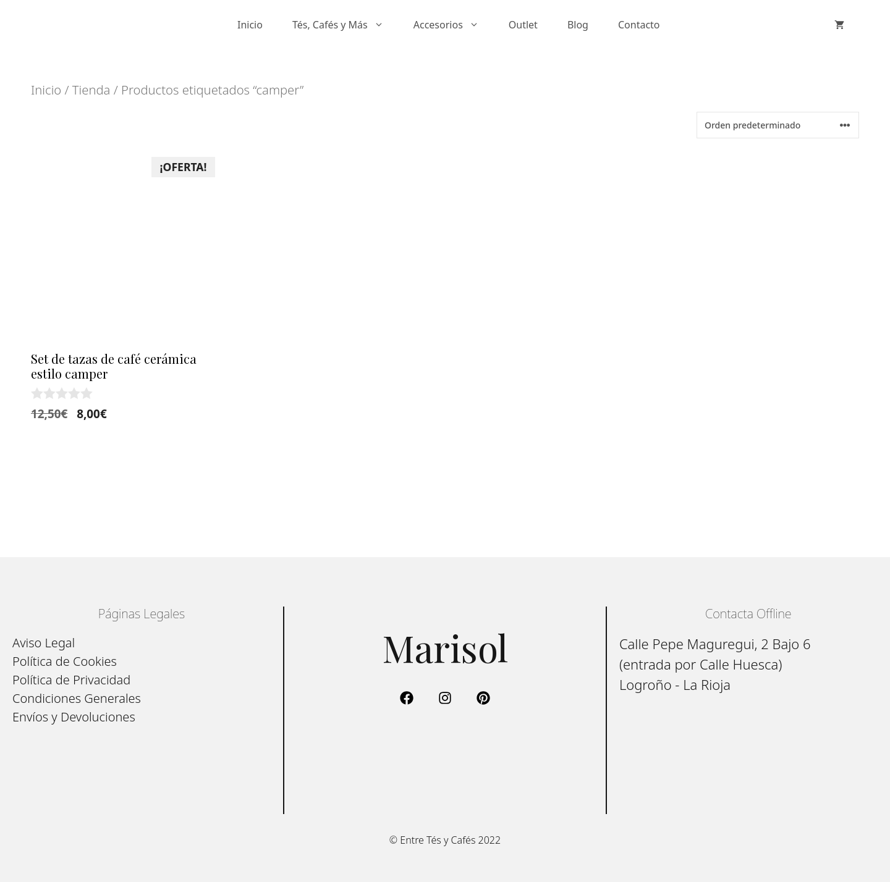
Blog (577, 25)
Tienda (91, 89)
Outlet (523, 25)
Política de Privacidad (71, 679)
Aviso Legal (43, 642)
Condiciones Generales (76, 698)
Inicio (250, 25)
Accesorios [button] (453, 24)
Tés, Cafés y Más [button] (345, 24)
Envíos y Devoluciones (73, 716)
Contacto (639, 25)
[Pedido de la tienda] (778, 125)
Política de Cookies (64, 661)
